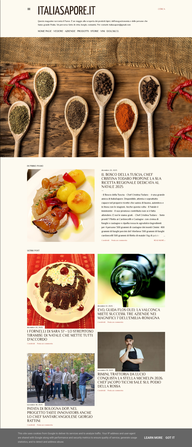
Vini (102, 31)
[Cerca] (161, 9)
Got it (170, 438)
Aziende (70, 31)
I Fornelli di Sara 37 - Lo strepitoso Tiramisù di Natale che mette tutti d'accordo (60, 335)
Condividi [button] (105, 240)
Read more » (159, 240)
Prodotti (83, 31)
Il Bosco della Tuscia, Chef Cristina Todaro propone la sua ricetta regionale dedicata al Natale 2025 (131, 180)
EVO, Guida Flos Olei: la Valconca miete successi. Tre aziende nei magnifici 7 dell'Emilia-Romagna (129, 314)
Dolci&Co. (113, 31)
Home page (45, 31)
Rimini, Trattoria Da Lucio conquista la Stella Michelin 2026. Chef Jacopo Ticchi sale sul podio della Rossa (130, 380)
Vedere (58, 31)
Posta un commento (119, 240)
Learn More (153, 438)
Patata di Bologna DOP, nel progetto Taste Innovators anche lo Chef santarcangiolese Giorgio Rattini (60, 415)
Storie (95, 31)
